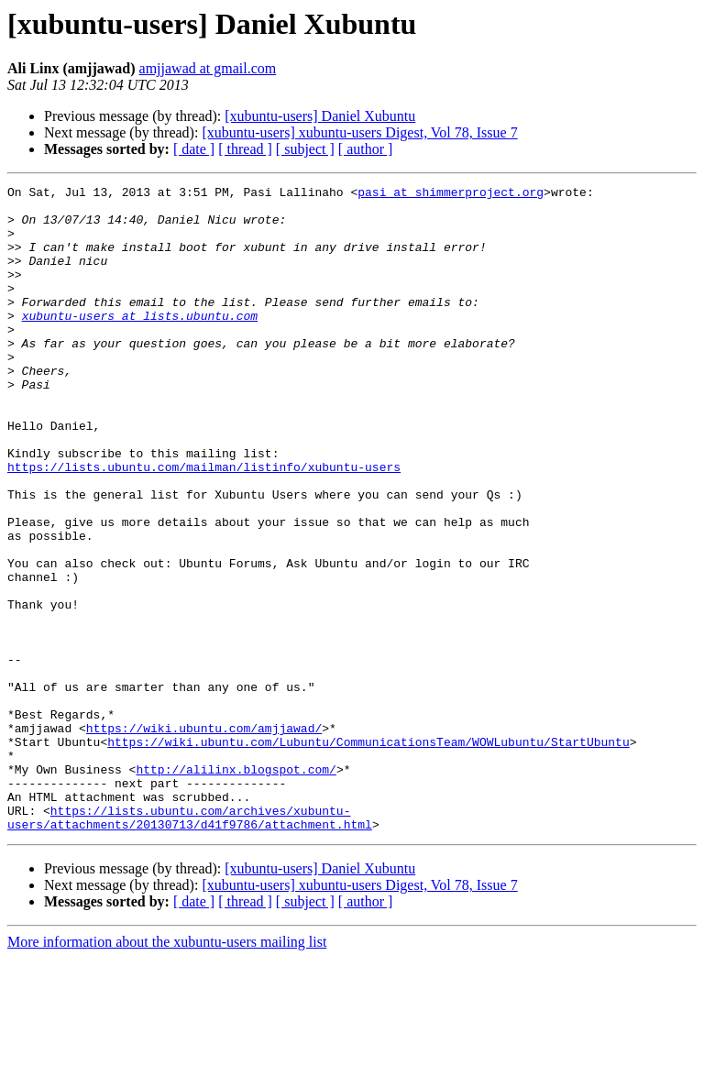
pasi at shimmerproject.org (451, 194)
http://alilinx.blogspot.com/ (236, 887)
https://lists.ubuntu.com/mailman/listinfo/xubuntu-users (204, 524)
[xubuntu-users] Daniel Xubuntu (320, 116)
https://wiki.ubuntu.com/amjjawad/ (204, 837)
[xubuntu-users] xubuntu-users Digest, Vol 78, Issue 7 (359, 132)
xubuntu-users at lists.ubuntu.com (140, 343)
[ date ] (193, 149)
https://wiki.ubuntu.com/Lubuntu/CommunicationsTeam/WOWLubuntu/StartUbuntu (368, 854)
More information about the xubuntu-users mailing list (166, 1071)
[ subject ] (305, 149)
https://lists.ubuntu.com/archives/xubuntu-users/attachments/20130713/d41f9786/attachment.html (189, 944)
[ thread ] (245, 149)
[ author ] (365, 149)
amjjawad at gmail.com (208, 68)
